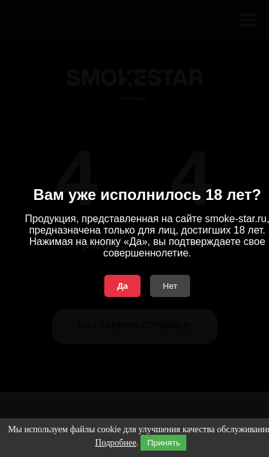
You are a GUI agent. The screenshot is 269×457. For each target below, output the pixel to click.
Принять (163, 442)
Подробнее (116, 442)
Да (122, 286)
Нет (170, 286)
